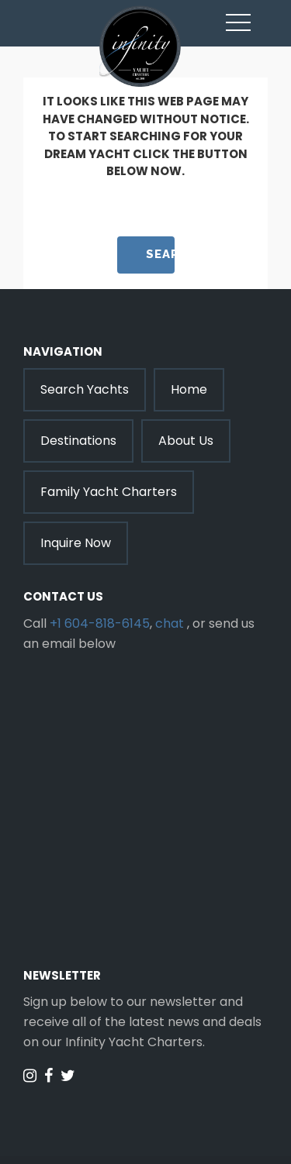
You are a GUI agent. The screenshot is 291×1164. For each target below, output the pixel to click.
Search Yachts (84, 389)
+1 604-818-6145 (100, 623)
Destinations (78, 440)
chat (169, 623)
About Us (185, 440)
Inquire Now (75, 543)
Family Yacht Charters (108, 492)
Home (189, 389)
